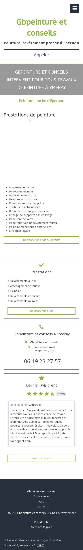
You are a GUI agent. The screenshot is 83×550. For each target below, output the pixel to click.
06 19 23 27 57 (42, 361)
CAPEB (40, 545)
